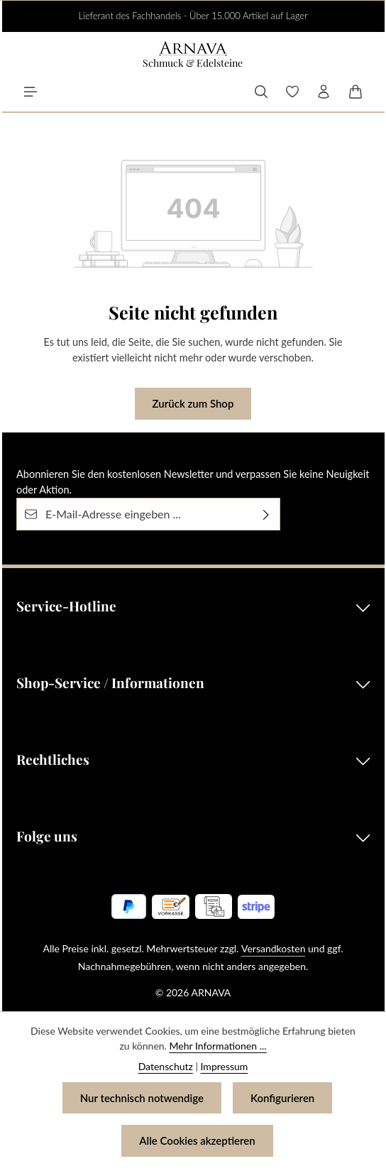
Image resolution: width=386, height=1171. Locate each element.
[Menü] (30, 91)
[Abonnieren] (266, 513)
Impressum (224, 1066)
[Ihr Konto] (323, 91)
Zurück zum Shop (193, 403)
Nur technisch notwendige (142, 1097)
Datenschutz (165, 1066)
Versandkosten (273, 948)
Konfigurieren (282, 1097)
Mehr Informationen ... (218, 1046)
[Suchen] (261, 91)
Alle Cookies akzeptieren (197, 1140)
